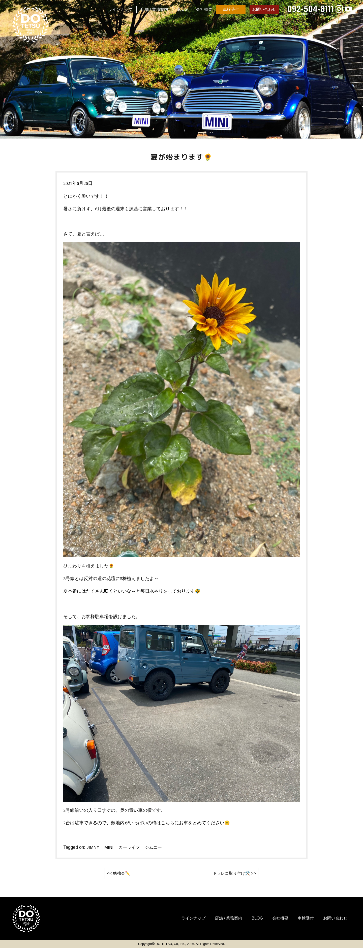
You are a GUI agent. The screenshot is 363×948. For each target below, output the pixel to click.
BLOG (182, 9)
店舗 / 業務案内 (154, 9)
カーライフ (130, 847)
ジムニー (156, 847)
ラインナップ (120, 9)
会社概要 (204, 9)
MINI (109, 847)
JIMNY (93, 847)
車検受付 (231, 9)
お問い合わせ (264, 9)
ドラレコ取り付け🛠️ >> (232, 873)
